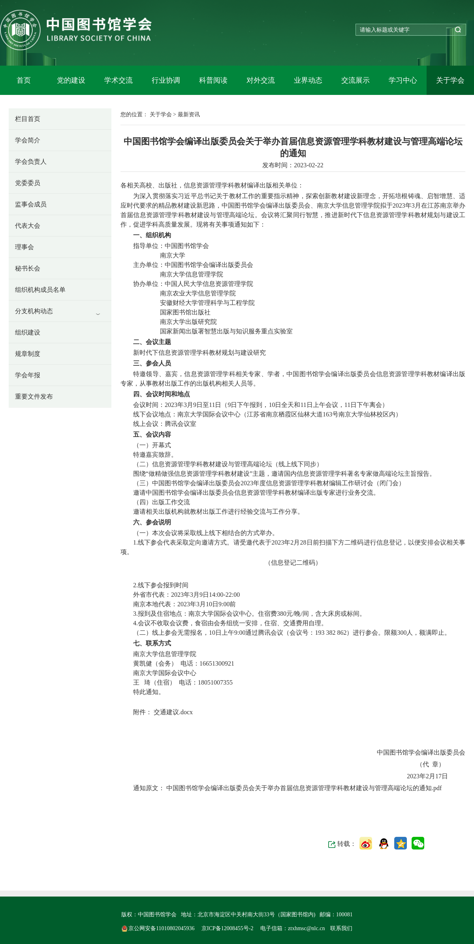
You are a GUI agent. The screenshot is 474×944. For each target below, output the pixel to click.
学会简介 (27, 140)
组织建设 (27, 332)
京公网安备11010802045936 (159, 928)
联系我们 (341, 928)
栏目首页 (27, 118)
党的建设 (71, 80)
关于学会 (450, 80)
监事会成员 (31, 204)
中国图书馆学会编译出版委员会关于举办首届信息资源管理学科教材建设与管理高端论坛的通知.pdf (303, 788)
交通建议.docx (172, 712)
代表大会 (27, 225)
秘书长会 (27, 268)
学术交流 (118, 80)
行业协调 (166, 80)
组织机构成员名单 (40, 289)
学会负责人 (31, 161)
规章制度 (27, 353)
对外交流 (260, 80)
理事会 (24, 247)
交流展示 (355, 80)
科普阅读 (213, 80)
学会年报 (27, 375)
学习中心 (403, 80)
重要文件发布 (34, 396)
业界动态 (308, 80)
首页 (24, 80)
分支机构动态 (34, 311)
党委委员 (27, 183)
